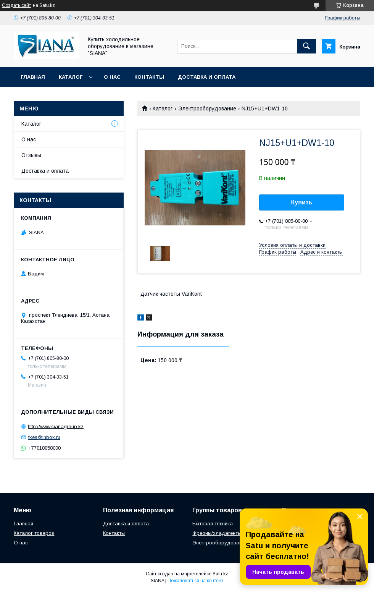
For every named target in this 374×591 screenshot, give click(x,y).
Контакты (149, 77)
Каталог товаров (34, 533)
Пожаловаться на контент (195, 580)
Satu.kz (220, 573)
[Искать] (306, 46)
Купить (302, 202)
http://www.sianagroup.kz (56, 426)
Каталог (70, 77)
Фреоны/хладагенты (216, 533)
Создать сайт (16, 5)
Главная (33, 77)
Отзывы (31, 155)
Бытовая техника (212, 523)
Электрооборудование (207, 108)
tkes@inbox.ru (44, 437)
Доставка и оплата (206, 77)
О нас (112, 77)
